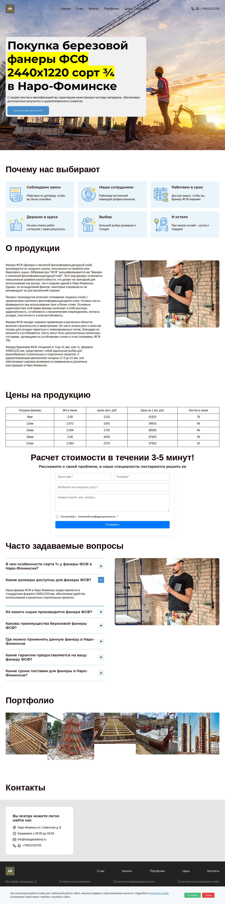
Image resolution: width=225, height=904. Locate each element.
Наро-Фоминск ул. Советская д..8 (39, 827)
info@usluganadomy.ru (32, 839)
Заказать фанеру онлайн (28, 110)
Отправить (112, 524)
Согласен (192, 895)
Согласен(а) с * (87, 516)
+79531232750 (210, 8)
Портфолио (111, 8)
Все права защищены (20, 881)
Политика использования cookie (198, 881)
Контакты (143, 8)
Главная (65, 8)
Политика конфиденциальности (134, 881)
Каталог (127, 871)
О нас (79, 8)
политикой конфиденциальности (96, 516)
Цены (128, 8)
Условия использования (74, 881)
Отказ (208, 895)
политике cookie (159, 893)
